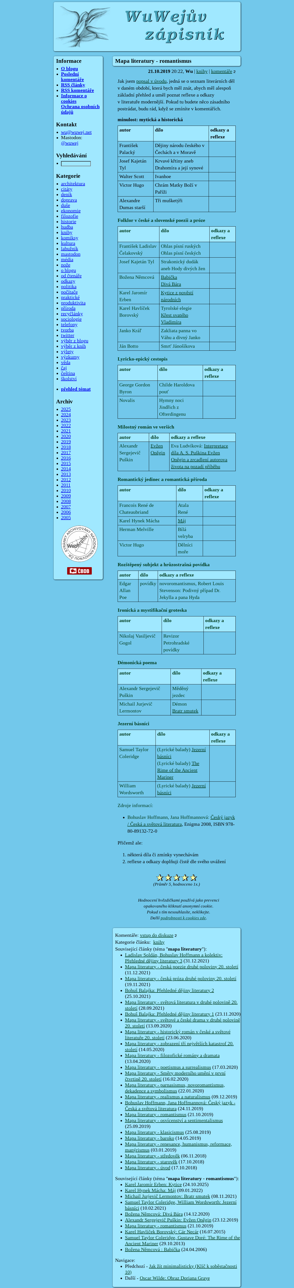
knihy (202, 71)
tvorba (67, 330)
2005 (66, 517)
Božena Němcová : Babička (152, 1249)
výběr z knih (73, 346)
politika (69, 286)
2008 (66, 501)
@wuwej (69, 143)
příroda (68, 308)
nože (65, 265)
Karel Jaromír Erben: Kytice (153, 1184)
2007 (66, 507)
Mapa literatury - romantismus (155, 1114)
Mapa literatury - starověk (151, 1162)
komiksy (69, 238)
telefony (69, 324)
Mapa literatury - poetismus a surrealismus (168, 1067)
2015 (66, 463)
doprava (69, 200)
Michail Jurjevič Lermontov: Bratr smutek (167, 1196)
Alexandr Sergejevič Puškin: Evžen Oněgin (168, 1220)
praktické (70, 297)
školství (69, 378)
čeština (68, 373)
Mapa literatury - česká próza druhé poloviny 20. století (180, 978)
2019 (66, 442)
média (67, 259)
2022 (66, 425)
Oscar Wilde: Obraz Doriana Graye (175, 1278)
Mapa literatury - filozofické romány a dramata (172, 1055)
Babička (169, 277)
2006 (66, 512)
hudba (67, 227)
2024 (66, 414)
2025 (66, 409)
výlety (67, 351)
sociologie (71, 319)
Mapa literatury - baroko (149, 1138)
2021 (66, 431)
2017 (66, 452)
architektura (73, 183)
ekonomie (71, 211)
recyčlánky (72, 313)
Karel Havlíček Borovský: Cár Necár (162, 1232)
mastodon (70, 254)
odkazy (68, 281)
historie (68, 221)
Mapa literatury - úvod (147, 1168)
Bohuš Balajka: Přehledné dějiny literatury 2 (169, 990)
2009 (66, 496)
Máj (182, 521)
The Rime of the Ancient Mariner (178, 770)
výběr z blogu (74, 341)
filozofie (69, 216)
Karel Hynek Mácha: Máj (150, 1190)
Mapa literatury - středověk (152, 1156)
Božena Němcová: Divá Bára (154, 1214)
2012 (66, 479)
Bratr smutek (185, 711)
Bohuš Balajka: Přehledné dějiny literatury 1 (169, 1014)
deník (66, 194)
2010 (66, 490)
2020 (66, 436)
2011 (66, 485)
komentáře (221, 71)
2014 (66, 469)
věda (65, 362)
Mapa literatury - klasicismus (154, 1132)
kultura (68, 243)
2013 (66, 474)
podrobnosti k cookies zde (183, 918)
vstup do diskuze (156, 935)
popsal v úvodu (151, 81)
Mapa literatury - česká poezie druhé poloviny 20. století (181, 967)
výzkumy (70, 357)
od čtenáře (71, 276)
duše (65, 205)
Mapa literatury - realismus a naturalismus (167, 1097)
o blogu (68, 270)
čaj (64, 368)
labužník (69, 248)
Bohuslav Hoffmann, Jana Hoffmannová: (169, 817)
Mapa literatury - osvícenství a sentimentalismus (174, 1120)
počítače (69, 292)
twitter (67, 335)
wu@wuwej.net (76, 132)
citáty (66, 189)
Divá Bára (171, 284)
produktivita (73, 303)
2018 (66, 447)
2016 (66, 458)
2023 (66, 420)
